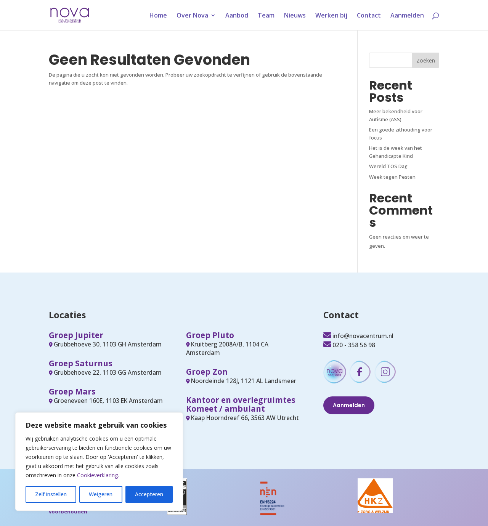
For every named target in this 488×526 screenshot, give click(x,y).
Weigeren (100, 494)
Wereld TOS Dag (388, 166)
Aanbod (236, 16)
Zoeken (425, 60)
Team (266, 16)
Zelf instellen (51, 494)
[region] (99, 461)
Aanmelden (407, 16)
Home (158, 16)
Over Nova (192, 16)
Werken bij (331, 16)
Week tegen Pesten (392, 176)
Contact (369, 16)
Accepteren (149, 494)
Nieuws (295, 16)
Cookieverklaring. (98, 475)
